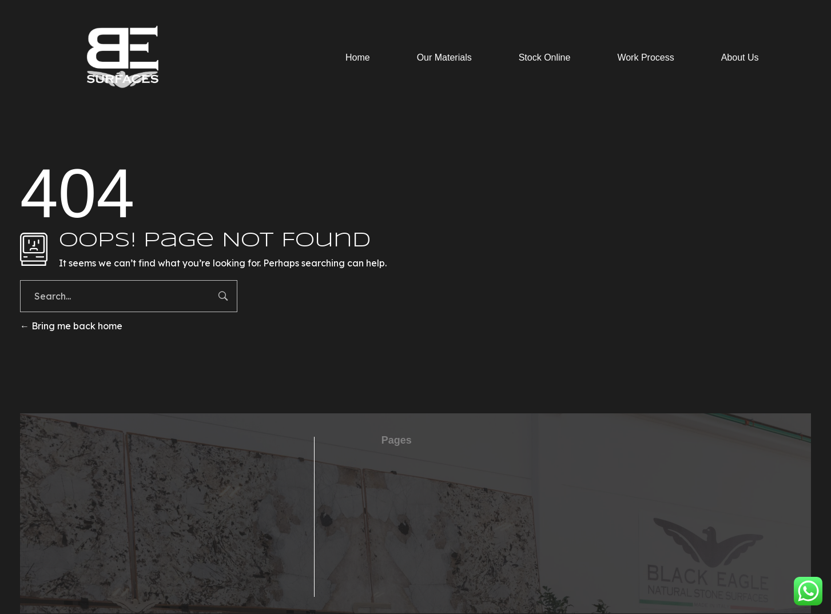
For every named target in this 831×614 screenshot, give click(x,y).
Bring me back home (71, 326)
